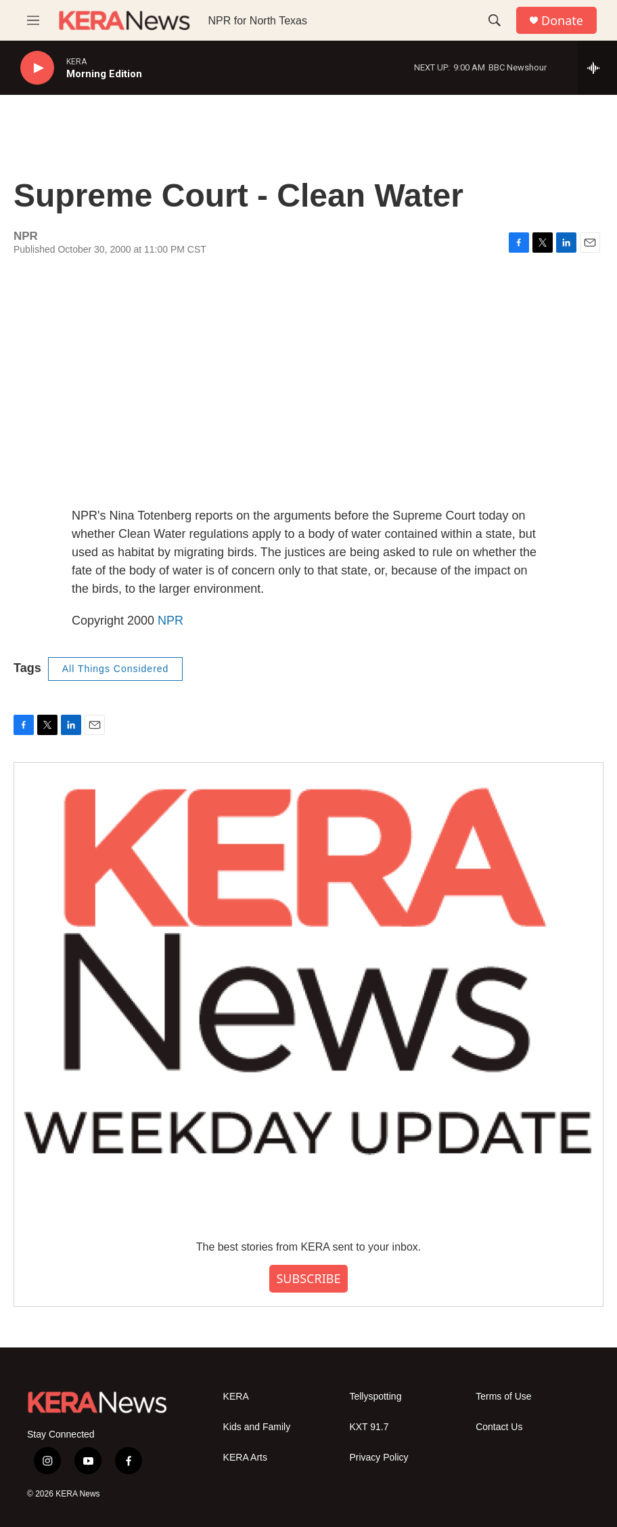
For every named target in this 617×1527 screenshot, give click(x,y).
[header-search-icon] (494, 20)
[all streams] (597, 68)
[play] (37, 68)
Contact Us (499, 1427)
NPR (170, 620)
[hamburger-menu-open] (33, 20)
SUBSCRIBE (308, 1278)
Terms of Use (503, 1397)
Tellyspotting (375, 1397)
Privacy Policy (378, 1457)
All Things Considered (115, 668)
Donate (562, 21)
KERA (236, 1397)
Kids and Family (257, 1427)
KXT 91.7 (368, 1427)
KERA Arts (245, 1457)
